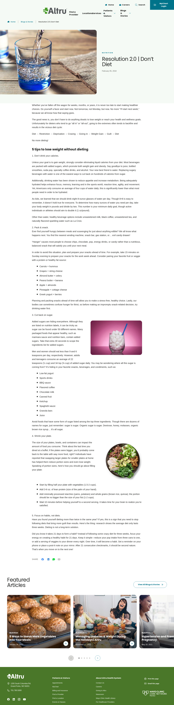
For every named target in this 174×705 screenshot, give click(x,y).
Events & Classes (59, 703)
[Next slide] (97, 658)
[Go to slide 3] (84, 658)
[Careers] (124, 5)
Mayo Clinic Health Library (106, 699)
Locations (73, 13)
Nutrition (107, 52)
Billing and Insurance (60, 691)
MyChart (55, 687)
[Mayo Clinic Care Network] (154, 691)
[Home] (109, 5)
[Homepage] (16, 678)
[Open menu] (95, 13)
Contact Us (100, 683)
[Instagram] (19, 699)
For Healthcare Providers (106, 703)
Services (91, 13)
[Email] (59, 559)
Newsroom (100, 695)
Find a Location (58, 699)
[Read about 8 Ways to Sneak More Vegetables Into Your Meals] (64, 642)
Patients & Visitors (115, 13)
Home (11, 21)
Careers (99, 687)
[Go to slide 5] (89, 658)
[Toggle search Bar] (140, 5)
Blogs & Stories (142, 13)
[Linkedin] (48, 559)
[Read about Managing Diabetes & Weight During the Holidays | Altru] (131, 642)
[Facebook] (42, 559)
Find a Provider (53, 13)
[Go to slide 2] (81, 658)
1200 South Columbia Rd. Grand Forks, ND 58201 (21, 685)
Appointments (57, 683)
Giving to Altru (101, 691)
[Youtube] (24, 699)
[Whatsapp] (53, 559)
